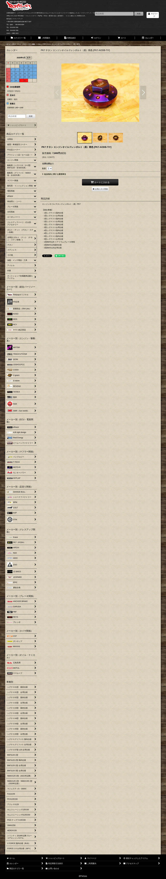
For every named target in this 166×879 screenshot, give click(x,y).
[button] (57, 92)
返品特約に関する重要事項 (54, 174)
